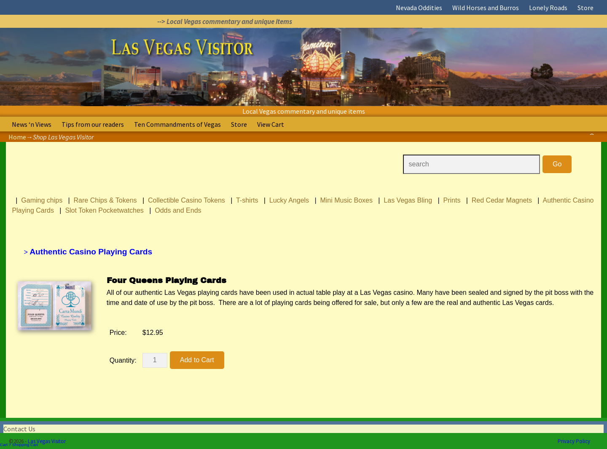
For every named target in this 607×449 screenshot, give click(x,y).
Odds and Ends (178, 210)
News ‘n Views (31, 124)
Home (17, 137)
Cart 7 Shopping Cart (19, 444)
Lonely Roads (548, 7)
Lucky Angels (289, 200)
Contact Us (19, 429)
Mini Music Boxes (346, 200)
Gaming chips (41, 200)
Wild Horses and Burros (485, 7)
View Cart (270, 124)
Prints (452, 200)
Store (585, 7)
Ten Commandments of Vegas (177, 124)
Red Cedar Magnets (502, 200)
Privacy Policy (574, 441)
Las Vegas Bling (408, 200)
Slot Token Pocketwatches (104, 210)
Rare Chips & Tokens (105, 200)
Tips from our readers (93, 124)
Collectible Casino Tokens (186, 200)
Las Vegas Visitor (47, 441)
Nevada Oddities (419, 7)
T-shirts (247, 200)
